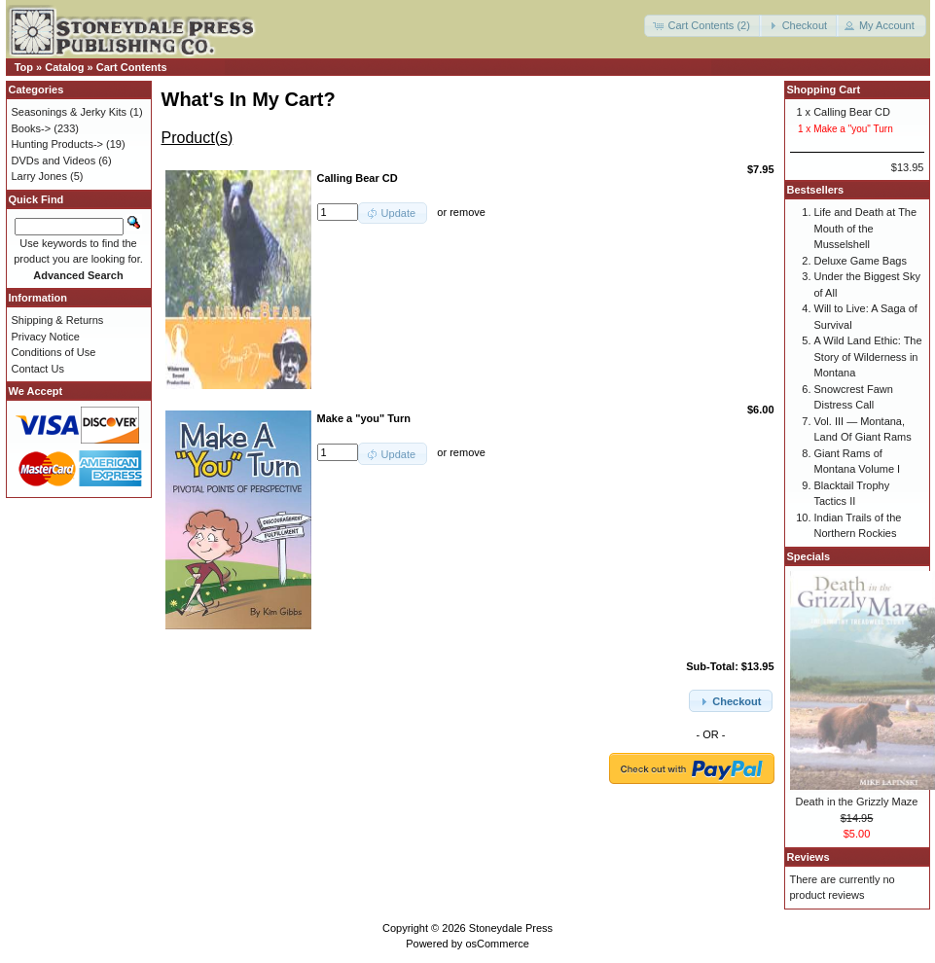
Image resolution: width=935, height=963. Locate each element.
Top (24, 67)
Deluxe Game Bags (860, 261)
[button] (702, 26)
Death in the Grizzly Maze (857, 801)
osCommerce (496, 943)
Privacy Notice (46, 336)
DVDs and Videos (54, 160)
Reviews (808, 857)
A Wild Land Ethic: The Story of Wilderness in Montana (868, 356)
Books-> (32, 128)
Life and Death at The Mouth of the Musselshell (865, 228)
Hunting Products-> (57, 144)
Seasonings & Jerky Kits (69, 112)
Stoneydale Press (511, 928)
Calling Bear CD (851, 112)
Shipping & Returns (58, 320)
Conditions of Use (54, 352)
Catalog (64, 67)
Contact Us (38, 368)
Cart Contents (131, 67)
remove (467, 212)
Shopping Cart (824, 89)
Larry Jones (39, 176)
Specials (809, 556)
